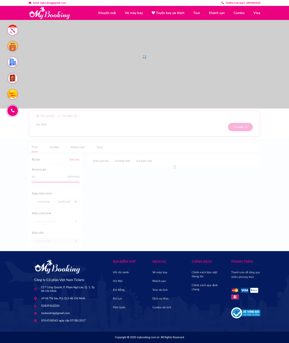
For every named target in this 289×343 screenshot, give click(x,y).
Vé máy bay (134, 13)
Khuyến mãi (107, 13)
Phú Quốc (119, 307)
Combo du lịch (161, 307)
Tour (196, 13)
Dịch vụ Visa (160, 298)
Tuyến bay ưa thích (168, 13)
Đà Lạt (117, 298)
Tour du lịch (160, 289)
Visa (256, 13)
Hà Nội (118, 280)
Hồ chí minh (121, 272)
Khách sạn (217, 13)
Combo (239, 13)
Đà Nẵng (119, 289)
